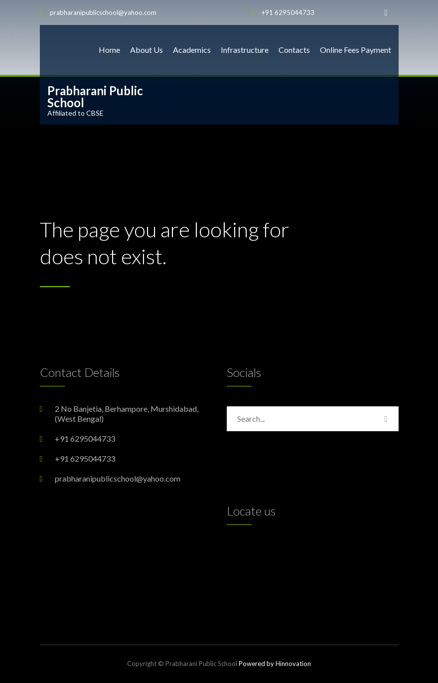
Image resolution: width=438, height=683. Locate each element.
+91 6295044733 (288, 12)
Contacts (294, 49)
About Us (146, 49)
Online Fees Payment (355, 49)
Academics (192, 49)
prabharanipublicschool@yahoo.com (103, 12)
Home (109, 49)
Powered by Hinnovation (275, 664)
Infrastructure (245, 49)
